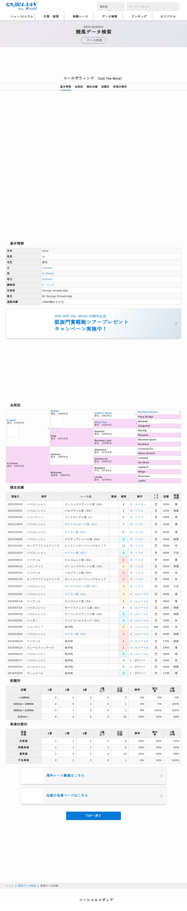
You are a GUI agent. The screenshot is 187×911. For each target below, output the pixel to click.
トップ (10, 834)
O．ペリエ (137, 459)
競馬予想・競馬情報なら (155, 896)
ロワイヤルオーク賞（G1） (82, 472)
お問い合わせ (57, 898)
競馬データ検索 (27, 834)
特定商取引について (32, 898)
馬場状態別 (120, 86)
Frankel (47, 216)
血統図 (79, 86)
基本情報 (65, 86)
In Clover (48, 221)
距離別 (105, 86)
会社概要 (11, 898)
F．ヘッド (48, 233)
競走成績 (92, 86)
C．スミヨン (138, 452)
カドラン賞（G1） (76, 480)
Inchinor (47, 227)
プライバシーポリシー (45, 894)
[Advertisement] (93, 63)
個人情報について (17, 894)
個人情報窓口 (85, 894)
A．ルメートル (139, 542)
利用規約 (67, 894)
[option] (93, 140)
